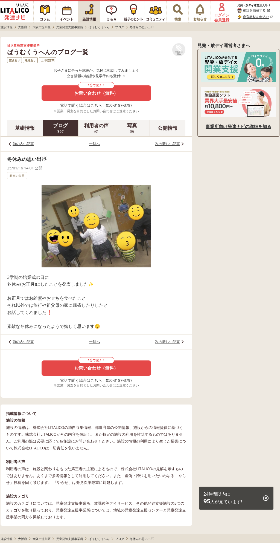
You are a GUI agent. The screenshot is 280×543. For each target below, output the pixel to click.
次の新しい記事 (167, 143)
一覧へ (94, 143)
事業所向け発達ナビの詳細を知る (238, 126)
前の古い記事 (23, 143)
